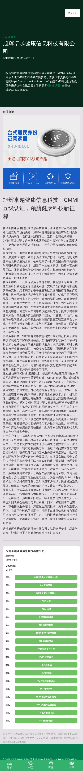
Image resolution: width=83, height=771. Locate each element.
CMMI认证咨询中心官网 (20, 12)
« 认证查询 (9, 37)
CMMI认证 (53, 85)
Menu (72, 13)
